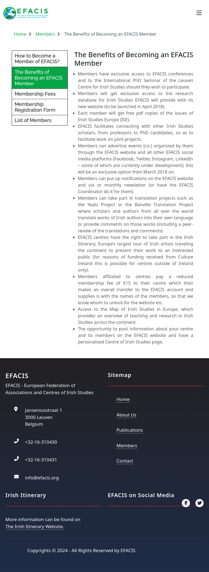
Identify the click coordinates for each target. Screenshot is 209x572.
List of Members (33, 120)
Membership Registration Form (35, 107)
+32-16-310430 (41, 442)
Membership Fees (35, 94)
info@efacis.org (42, 477)
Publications (129, 430)
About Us (126, 415)
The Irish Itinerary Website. (34, 526)
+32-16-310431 (41, 460)
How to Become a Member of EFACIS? (37, 58)
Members (45, 34)
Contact (124, 461)
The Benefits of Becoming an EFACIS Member (39, 77)
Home (20, 34)
